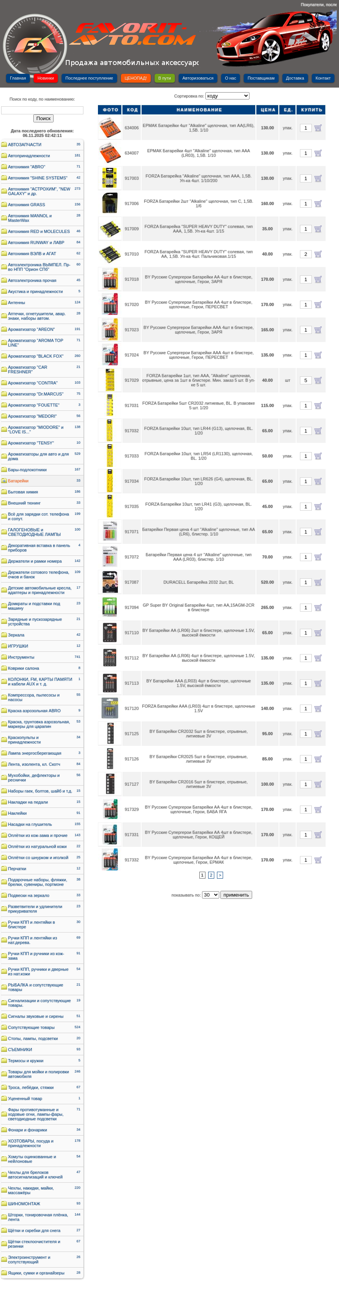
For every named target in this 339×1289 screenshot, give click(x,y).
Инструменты (21, 657)
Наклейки (17, 813)
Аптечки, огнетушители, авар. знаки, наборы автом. (37, 316)
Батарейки (18, 480)
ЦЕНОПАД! (136, 78)
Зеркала (16, 635)
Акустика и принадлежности (35, 291)
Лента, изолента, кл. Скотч (34, 764)
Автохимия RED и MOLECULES (39, 231)
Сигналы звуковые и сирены (36, 1016)
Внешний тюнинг (24, 503)
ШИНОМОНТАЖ (24, 1203)
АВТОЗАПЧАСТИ (24, 144)
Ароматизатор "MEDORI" (32, 416)
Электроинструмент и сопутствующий (29, 1259)
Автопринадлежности (29, 155)
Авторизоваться (198, 78)
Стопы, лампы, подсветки (33, 1038)
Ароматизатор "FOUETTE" (33, 405)
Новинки (45, 78)
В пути (164, 78)
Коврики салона (23, 668)
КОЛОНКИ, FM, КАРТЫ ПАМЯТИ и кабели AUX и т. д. (40, 681)
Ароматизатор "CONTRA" (33, 383)
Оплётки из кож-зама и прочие (37, 835)
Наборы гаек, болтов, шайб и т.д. (40, 791)
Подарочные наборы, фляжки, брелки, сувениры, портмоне (37, 882)
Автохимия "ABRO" (26, 166)
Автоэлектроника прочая (32, 280)
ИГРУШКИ (18, 646)
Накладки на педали (28, 802)
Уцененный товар (25, 1098)
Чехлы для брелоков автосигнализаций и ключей (35, 1174)
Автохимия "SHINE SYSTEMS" (37, 178)
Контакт (323, 78)
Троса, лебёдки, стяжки (31, 1087)
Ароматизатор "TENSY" (31, 443)
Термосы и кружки (25, 1060)
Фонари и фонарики (27, 1130)
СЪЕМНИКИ (20, 1049)
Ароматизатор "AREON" (31, 329)
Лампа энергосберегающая (34, 753)
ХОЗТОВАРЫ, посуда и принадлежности (31, 1143)
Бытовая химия (23, 492)
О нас (230, 78)
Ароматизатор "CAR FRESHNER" (27, 369)
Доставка (295, 78)
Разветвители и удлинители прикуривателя (35, 908)
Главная (18, 78)
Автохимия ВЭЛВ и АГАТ (32, 253)
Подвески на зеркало (28, 895)
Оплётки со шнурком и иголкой (38, 857)
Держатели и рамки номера (35, 561)
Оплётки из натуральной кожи (37, 846)
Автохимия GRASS (26, 204)
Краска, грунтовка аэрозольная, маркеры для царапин (39, 724)
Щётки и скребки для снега (34, 1230)
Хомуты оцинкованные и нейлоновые (32, 1159)
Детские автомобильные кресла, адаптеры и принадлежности (40, 590)
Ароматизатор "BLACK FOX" (36, 356)
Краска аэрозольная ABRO (34, 710)
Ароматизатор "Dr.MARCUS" (36, 394)
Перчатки (17, 868)
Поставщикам (261, 78)
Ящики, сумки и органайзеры (36, 1273)
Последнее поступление (89, 78)
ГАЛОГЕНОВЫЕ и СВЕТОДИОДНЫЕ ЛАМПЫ (34, 532)
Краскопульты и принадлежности (24, 739)
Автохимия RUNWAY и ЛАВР (36, 242)
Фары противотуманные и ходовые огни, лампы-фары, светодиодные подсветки (36, 1114)
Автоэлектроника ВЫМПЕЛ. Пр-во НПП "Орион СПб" (39, 267)
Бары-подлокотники (27, 469)
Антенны (16, 302)
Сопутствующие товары (31, 1027)
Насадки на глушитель (30, 824)
